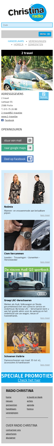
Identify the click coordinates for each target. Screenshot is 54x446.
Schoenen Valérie (14, 356)
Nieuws (9, 401)
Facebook (9, 120)
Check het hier (29, 380)
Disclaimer (10, 437)
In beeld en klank (34, 397)
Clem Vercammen (14, 253)
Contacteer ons (13, 430)
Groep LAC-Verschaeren (18, 300)
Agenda (30, 405)
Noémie (8, 207)
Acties (30, 401)
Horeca (18, 44)
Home (8, 397)
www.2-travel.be (9, 116)
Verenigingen (37, 41)
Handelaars (16, 41)
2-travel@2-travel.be (11, 112)
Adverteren (11, 434)
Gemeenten (35, 44)
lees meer (45, 215)
